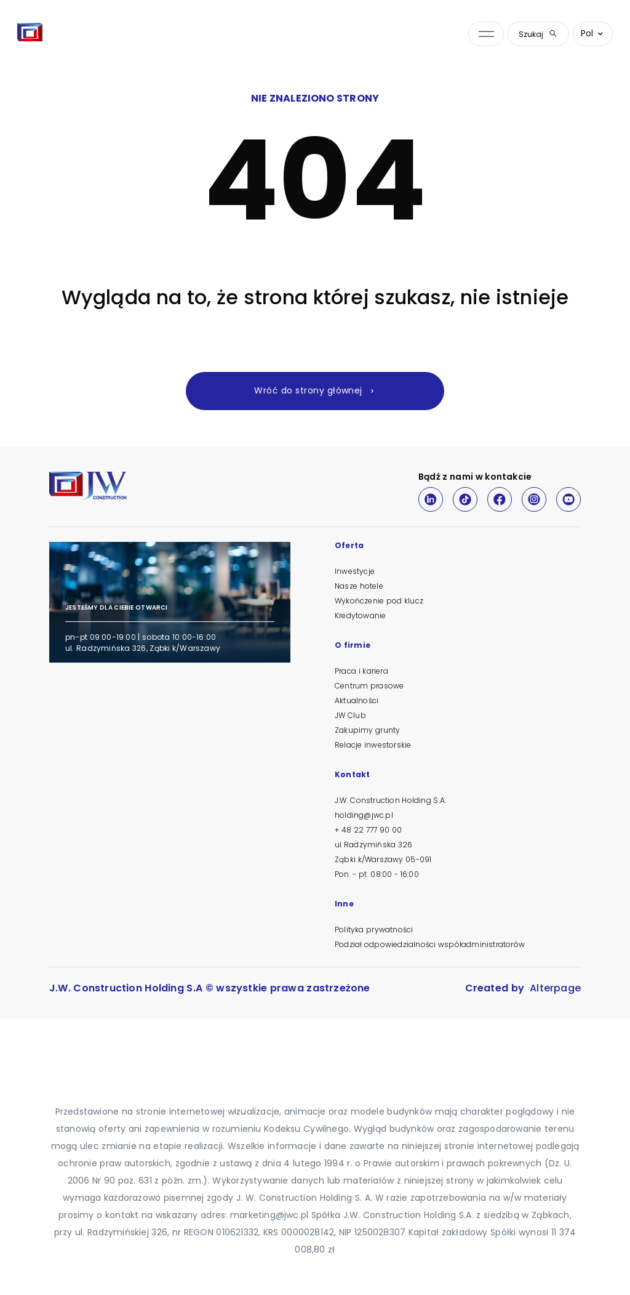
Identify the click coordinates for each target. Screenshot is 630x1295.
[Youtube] (568, 499)
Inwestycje (355, 571)
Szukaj (538, 34)
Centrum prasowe (369, 685)
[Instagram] (534, 499)
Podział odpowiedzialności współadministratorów (430, 944)
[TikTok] (465, 499)
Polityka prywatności (374, 929)
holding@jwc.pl (364, 815)
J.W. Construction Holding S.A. (390, 800)
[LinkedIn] (430, 499)
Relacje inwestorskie (373, 745)
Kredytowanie (360, 615)
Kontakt (352, 775)
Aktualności (356, 700)
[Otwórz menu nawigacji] (486, 34)
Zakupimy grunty (367, 730)
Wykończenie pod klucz (379, 600)
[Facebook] (499, 499)
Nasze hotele (359, 586)
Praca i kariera (361, 671)
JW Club (350, 715)
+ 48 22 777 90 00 (368, 830)
